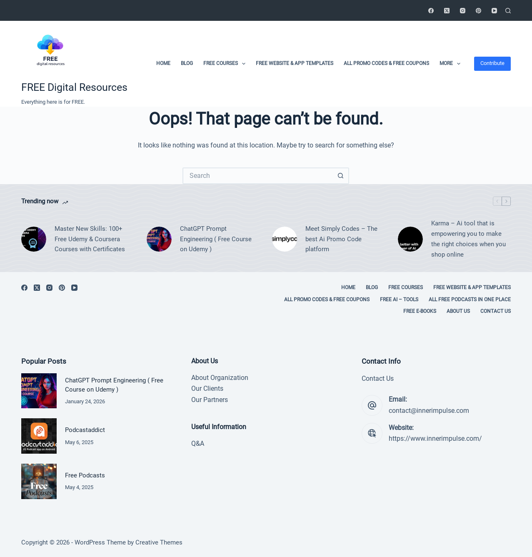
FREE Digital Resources (74, 87)
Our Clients (207, 388)
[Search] (508, 10)
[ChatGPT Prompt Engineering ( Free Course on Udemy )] (159, 239)
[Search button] (340, 175)
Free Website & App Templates (294, 63)
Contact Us (495, 311)
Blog (187, 63)
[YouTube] (494, 10)
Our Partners (209, 400)
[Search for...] (257, 175)
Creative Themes (158, 542)
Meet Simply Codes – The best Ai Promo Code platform (341, 239)
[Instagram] (462, 10)
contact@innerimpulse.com (429, 411)
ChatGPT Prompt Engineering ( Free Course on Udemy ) (216, 239)
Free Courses (226, 64)
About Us (458, 311)
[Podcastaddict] (39, 436)
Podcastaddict (85, 430)
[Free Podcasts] (39, 481)
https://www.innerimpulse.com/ (435, 438)
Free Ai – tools (399, 299)
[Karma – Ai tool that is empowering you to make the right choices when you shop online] (410, 239)
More (452, 64)
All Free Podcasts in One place (470, 299)
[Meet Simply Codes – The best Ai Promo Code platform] (284, 239)
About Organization (219, 378)
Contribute (492, 63)
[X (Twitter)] (447, 10)
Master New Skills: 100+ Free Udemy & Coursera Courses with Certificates (90, 239)
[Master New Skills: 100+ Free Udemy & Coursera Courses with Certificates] (33, 239)
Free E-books (419, 311)
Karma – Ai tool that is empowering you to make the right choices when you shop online (468, 239)
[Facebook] (431, 10)
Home (163, 63)
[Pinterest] (478, 10)
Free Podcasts (85, 475)
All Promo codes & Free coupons (386, 63)
